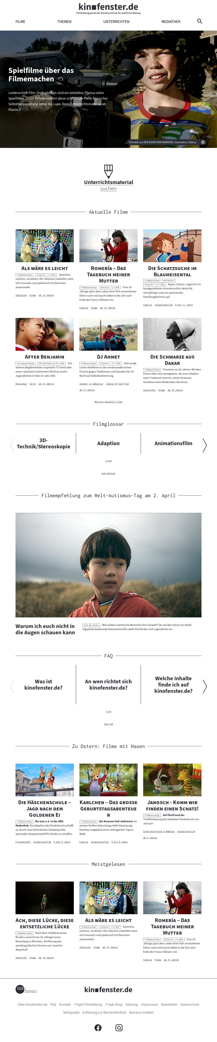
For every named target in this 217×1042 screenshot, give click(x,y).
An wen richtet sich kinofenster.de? (108, 684)
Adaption (108, 443)
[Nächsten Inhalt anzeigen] (205, 446)
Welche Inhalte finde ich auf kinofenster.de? (173, 684)
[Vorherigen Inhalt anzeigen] (12, 446)
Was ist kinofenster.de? (43, 684)
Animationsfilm (173, 443)
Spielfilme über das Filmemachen (41, 74)
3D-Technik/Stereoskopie (43, 443)
